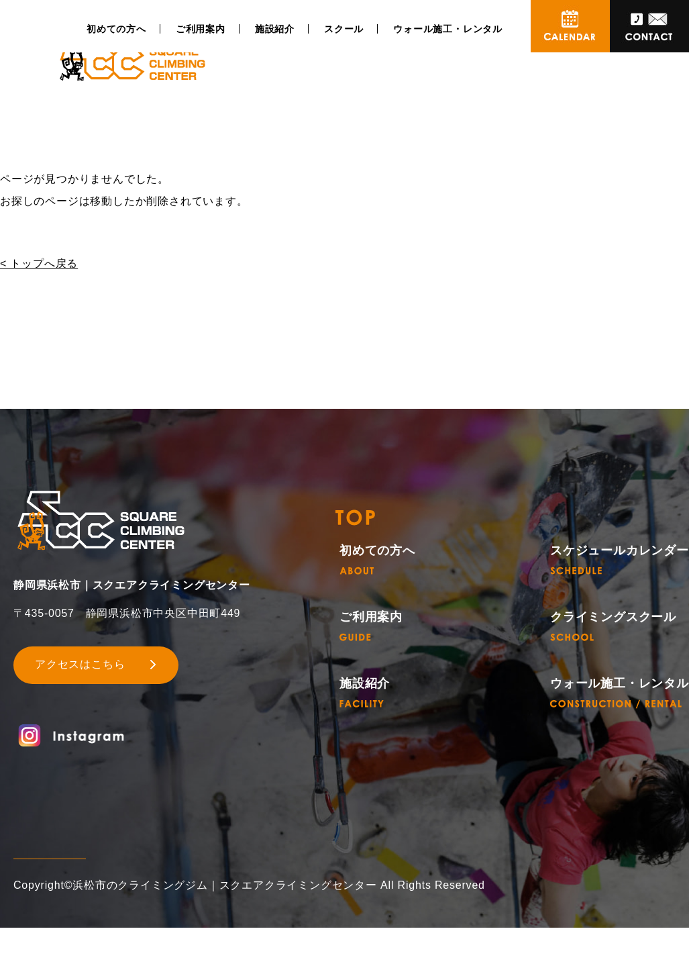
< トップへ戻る (39, 263)
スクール (344, 28)
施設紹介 (275, 28)
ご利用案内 (200, 28)
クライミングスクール (613, 626)
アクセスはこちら (80, 664)
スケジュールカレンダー (619, 559)
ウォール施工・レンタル (447, 28)
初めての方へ (116, 28)
